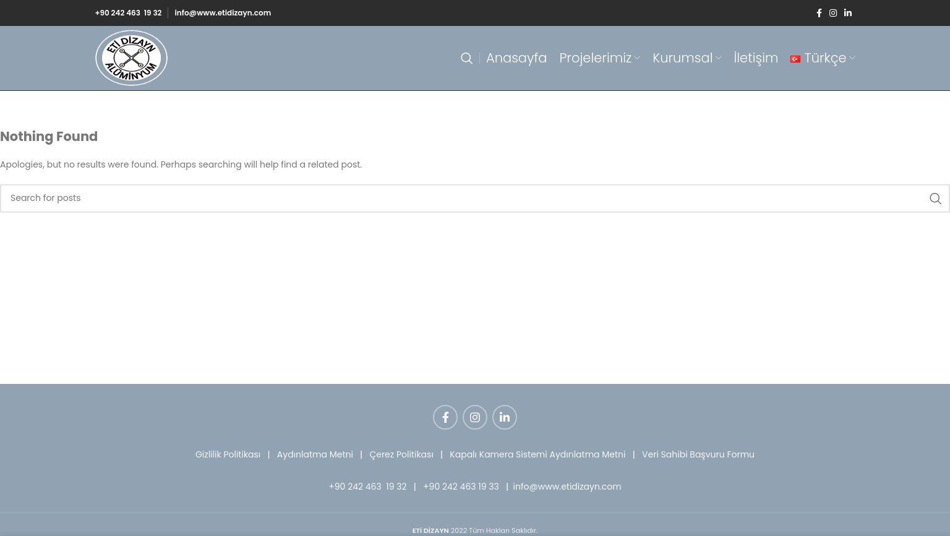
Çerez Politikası (401, 454)
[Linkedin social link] (848, 13)
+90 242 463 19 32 (128, 12)
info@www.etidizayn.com (222, 12)
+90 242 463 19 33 (461, 486)
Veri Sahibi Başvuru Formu (698, 454)
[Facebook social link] (819, 13)
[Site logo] (132, 57)
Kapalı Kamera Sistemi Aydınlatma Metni (537, 454)
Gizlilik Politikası (227, 454)
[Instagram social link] (833, 13)
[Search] (467, 58)
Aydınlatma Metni (315, 454)
